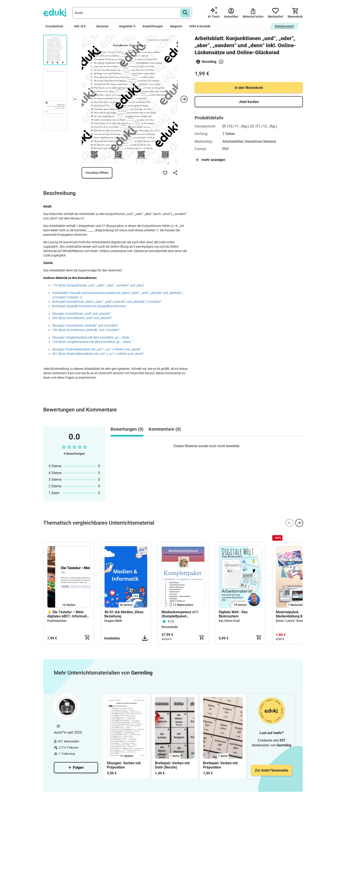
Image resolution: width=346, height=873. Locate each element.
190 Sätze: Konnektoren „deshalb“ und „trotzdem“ (86, 330)
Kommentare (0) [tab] (165, 429)
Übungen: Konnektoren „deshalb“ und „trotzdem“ (85, 325)
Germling (209, 62)
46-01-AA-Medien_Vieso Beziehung (123, 614)
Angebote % (127, 26)
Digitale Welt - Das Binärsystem (233, 614)
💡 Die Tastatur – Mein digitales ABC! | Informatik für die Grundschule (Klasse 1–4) (68, 614)
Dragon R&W (113, 621)
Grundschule (56, 26)
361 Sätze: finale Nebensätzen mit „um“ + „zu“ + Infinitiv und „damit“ (98, 353)
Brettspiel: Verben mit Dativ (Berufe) (172, 765)
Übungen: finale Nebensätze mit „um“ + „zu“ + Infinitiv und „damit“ (96, 349)
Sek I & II (81, 26)
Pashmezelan (56, 621)
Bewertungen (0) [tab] (127, 429)
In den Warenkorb (249, 88)
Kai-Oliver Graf (229, 621)
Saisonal (104, 26)
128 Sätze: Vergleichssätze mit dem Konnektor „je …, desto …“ (93, 342)
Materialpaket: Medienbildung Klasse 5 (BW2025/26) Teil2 (295, 614)
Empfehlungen (153, 26)
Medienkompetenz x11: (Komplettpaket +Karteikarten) (180, 614)
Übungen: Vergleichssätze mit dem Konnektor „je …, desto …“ (92, 337)
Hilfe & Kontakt (200, 26)
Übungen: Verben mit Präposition (124, 765)
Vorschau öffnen (97, 172)
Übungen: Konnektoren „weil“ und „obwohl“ (81, 313)
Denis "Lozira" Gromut (291, 621)
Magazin (176, 26)
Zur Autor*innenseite (271, 770)
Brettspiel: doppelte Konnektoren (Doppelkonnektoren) (89, 306)
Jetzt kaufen (249, 102)
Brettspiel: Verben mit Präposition (220, 765)
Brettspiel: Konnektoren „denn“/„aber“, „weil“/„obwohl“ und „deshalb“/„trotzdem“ (106, 301)
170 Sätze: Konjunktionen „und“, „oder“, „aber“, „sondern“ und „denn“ (98, 285)
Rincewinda (170, 627)
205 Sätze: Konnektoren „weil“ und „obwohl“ (82, 318)
